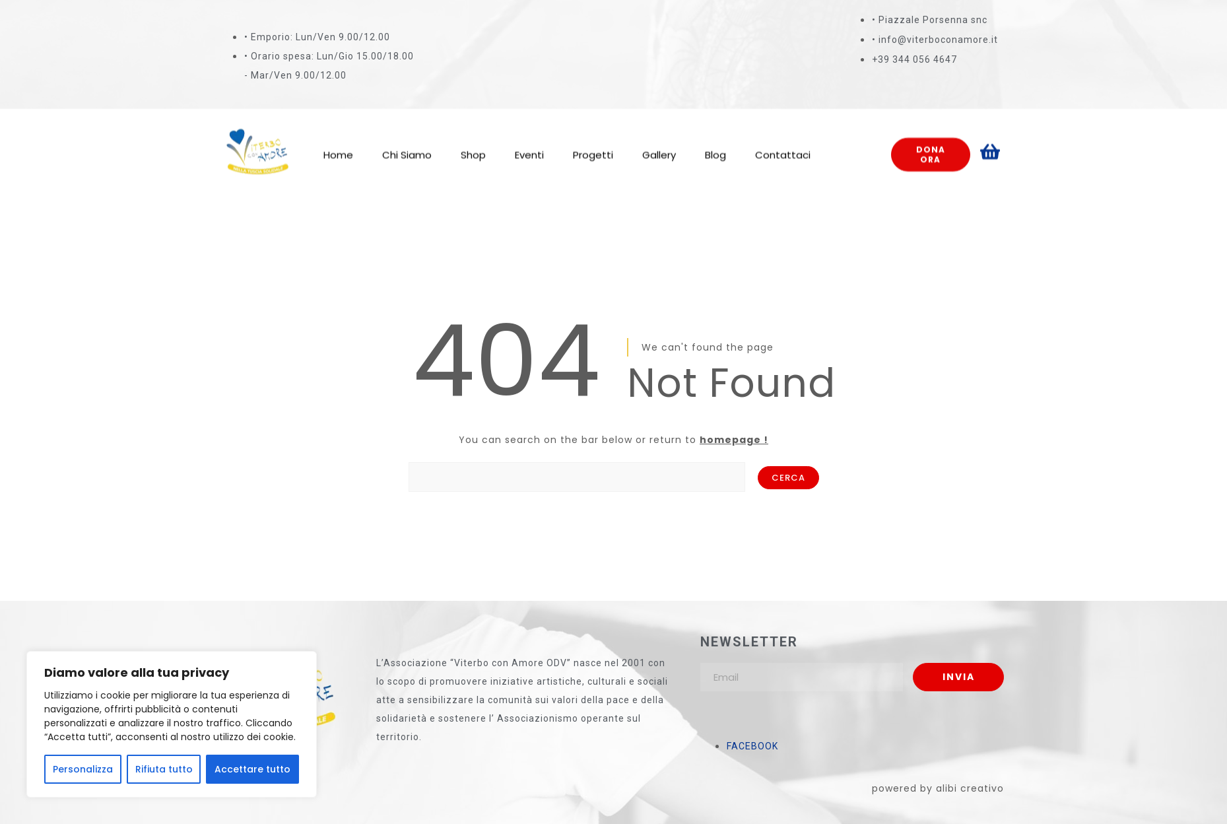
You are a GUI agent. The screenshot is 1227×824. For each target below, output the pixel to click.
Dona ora (930, 141)
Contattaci (783, 142)
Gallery (659, 142)
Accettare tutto (252, 769)
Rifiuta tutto (164, 769)
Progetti (593, 142)
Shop (473, 142)
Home (338, 142)
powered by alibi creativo (938, 788)
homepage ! (734, 439)
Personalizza (83, 769)
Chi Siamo (407, 142)
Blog (715, 142)
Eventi (529, 142)
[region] (171, 724)
